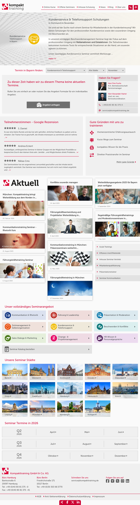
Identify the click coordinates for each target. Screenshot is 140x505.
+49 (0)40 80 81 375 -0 (17, 487)
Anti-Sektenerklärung (54, 496)
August (87, 444)
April (53, 432)
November (87, 455)
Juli (53, 444)
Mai (86, 432)
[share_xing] (62, 502)
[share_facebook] (67, 502)
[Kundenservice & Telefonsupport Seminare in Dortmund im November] (130, 7)
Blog (110, 7)
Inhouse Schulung (86, 7)
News (102, 7)
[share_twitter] (72, 502)
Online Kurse (48, 7)
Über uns (120, 7)
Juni (121, 432)
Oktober (53, 455)
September (120, 444)
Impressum (98, 496)
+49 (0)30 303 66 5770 (51, 487)
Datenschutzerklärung (78, 496)
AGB (38, 496)
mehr (52, 58)
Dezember (121, 455)
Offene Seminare (66, 7)
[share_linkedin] (78, 502)
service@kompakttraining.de (85, 480)
